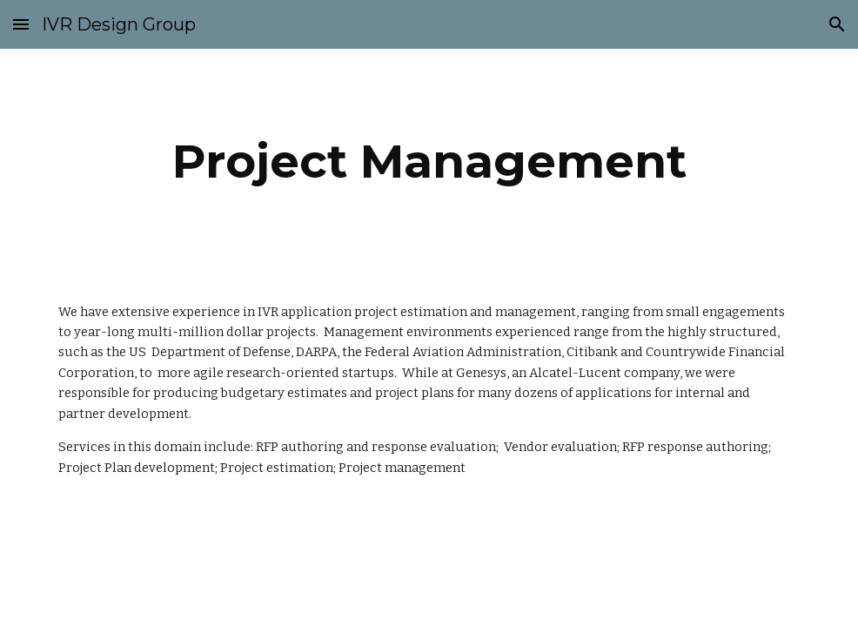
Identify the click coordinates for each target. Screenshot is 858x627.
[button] (21, 24)
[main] (429, 161)
